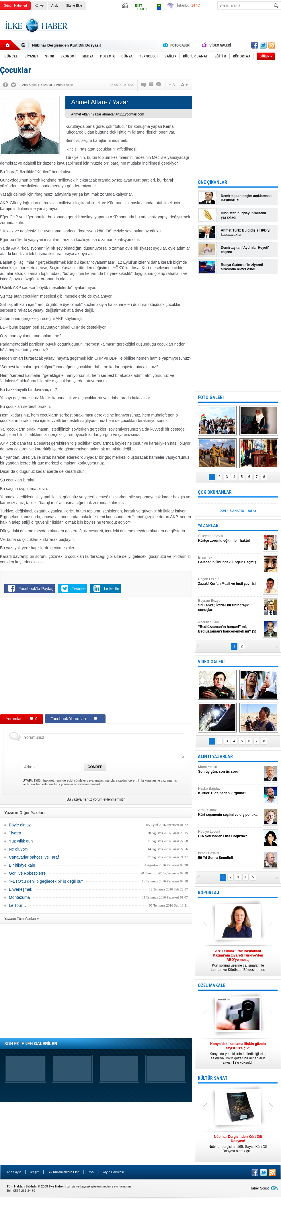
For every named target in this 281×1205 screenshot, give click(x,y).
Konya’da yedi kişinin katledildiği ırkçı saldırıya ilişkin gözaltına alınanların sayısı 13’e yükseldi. (238, 1053)
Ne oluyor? (18, 849)
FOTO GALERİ (211, 397)
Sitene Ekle (74, 5)
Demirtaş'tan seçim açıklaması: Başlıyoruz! (246, 198)
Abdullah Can (229, 627)
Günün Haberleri (15, 5)
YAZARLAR (208, 525)
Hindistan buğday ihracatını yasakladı (243, 215)
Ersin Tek (229, 560)
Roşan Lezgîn (229, 581)
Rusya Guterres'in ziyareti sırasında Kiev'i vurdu (242, 267)
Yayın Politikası (113, 1172)
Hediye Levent (229, 834)
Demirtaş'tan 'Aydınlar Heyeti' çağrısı (245, 250)
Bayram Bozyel (229, 605)
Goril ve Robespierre (27, 873)
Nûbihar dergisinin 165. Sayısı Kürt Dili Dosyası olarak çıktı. (238, 1144)
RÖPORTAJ (208, 892)
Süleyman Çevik (229, 538)
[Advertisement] (176, 30)
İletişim (34, 1172)
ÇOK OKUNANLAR (215, 492)
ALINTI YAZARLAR (215, 756)
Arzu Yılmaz (229, 812)
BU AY (252, 510)
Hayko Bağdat (229, 790)
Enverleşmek (20, 889)
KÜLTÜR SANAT (213, 1078)
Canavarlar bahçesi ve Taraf (34, 857)
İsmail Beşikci (229, 855)
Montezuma (19, 897)
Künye (39, 5)
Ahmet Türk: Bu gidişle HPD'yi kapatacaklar (245, 232)
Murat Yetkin (229, 769)
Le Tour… (17, 905)
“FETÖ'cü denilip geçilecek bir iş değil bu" (46, 881)
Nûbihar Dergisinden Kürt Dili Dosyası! (66, 45)
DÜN (223, 510)
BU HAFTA (237, 510)
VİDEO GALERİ (211, 661)
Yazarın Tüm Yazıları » (21, 919)
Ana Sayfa (14, 1172)
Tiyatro (15, 833)
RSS (90, 1172)
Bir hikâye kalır (22, 865)
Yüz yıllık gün (21, 841)
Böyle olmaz (20, 825)
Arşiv (54, 5)
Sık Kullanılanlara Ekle (63, 1172)
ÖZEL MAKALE (211, 985)
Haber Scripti (260, 1188)
